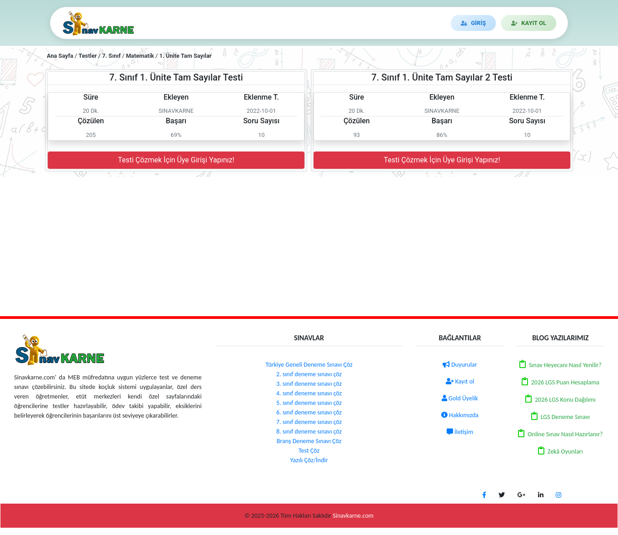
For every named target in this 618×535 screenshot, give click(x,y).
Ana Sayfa (60, 55)
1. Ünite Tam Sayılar (185, 55)
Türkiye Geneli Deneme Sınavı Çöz (308, 364)
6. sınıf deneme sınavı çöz (309, 412)
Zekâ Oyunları (565, 451)
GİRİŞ (473, 23)
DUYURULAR (326, 23)
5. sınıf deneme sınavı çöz (309, 403)
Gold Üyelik (460, 398)
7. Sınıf (111, 55)
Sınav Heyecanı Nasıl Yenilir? (565, 365)
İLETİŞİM (378, 23)
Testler (88, 55)
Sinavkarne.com (353, 516)
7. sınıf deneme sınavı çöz (309, 422)
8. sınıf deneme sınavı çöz (309, 431)
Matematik (140, 55)
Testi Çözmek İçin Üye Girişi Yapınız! (176, 160)
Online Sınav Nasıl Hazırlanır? (565, 434)
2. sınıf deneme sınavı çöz (309, 374)
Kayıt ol (460, 381)
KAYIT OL (528, 23)
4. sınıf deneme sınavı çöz (309, 393)
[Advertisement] (309, 245)
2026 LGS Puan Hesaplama (565, 382)
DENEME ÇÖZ (267, 23)
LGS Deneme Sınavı (565, 417)
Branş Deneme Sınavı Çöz (309, 441)
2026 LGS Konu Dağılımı (565, 400)
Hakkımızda (459, 415)
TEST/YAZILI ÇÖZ (202, 23)
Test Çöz (309, 450)
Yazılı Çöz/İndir (309, 460)
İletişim (460, 432)
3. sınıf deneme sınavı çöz (309, 384)
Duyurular (460, 364)
